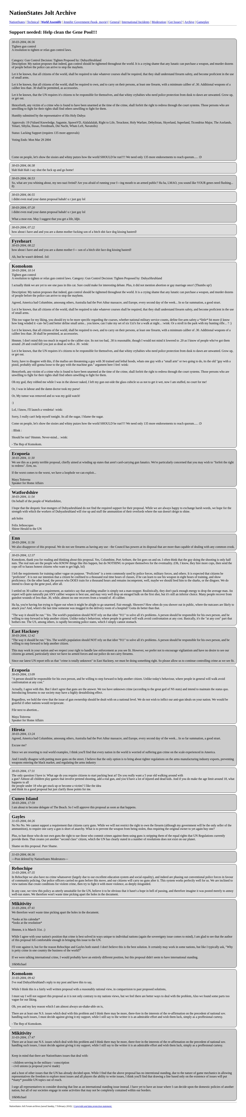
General (115, 22)
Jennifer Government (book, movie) (85, 22)
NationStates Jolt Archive (42, 12)
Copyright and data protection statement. (93, 1106)
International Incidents (136, 22)
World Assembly (51, 22)
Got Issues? (175, 22)
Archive (189, 22)
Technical (33, 22)
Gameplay (202, 22)
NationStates (17, 22)
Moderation (159, 22)
